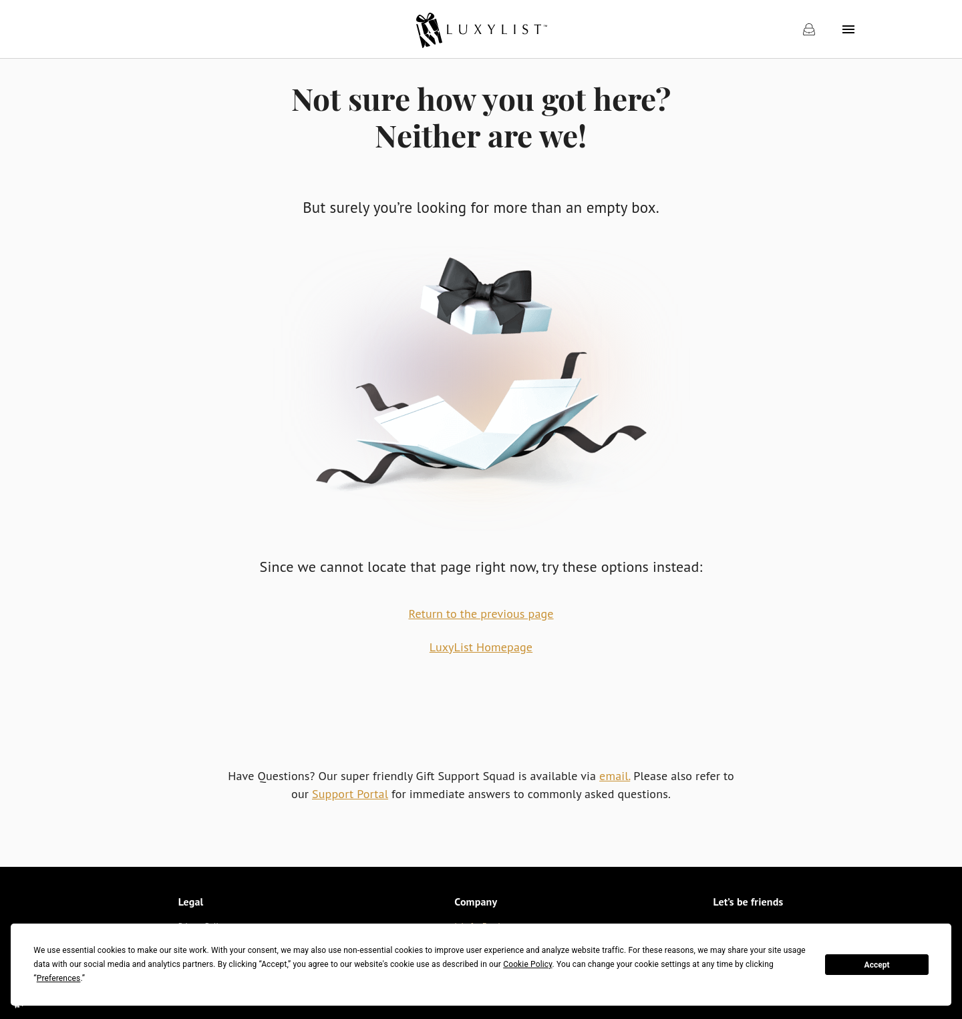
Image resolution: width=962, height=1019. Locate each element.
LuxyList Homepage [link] (481, 647)
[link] (480, 29)
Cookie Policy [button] (527, 964)
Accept (877, 965)
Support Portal (350, 793)
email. (614, 775)
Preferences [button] (59, 978)
